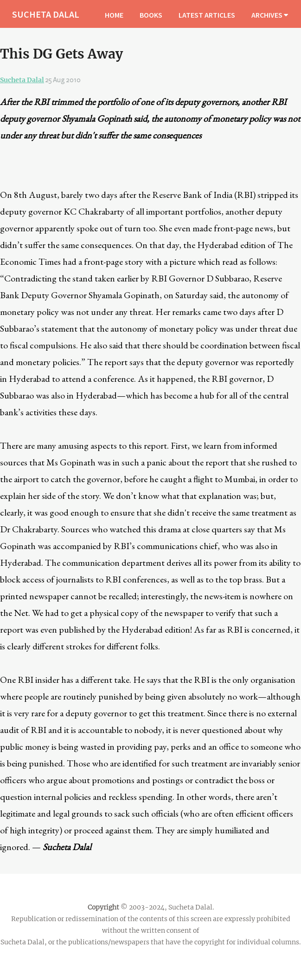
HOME (114, 15)
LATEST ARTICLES (207, 15)
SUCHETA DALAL (45, 14)
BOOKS (151, 15)
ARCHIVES (269, 15)
